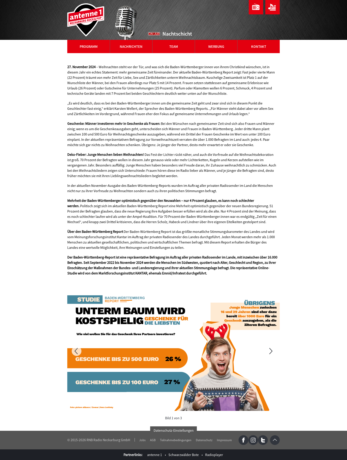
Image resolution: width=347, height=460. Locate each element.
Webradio (256, 7)
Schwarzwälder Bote (183, 454)
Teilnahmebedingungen (175, 440)
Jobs (142, 440)
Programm (89, 46)
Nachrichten (131, 46)
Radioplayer (214, 454)
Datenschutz (204, 440)
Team (173, 46)
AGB (153, 440)
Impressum (224, 440)
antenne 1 (154, 454)
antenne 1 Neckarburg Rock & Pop (86, 20)
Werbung (216, 46)
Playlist (272, 7)
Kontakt (258, 46)
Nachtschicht (177, 33)
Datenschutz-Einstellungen (174, 430)
